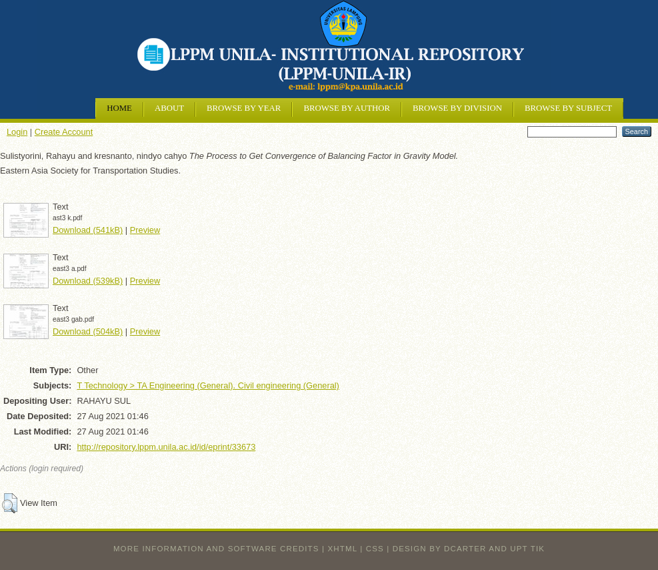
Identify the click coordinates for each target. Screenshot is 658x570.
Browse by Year (244, 108)
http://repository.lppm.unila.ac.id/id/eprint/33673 (166, 447)
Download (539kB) (88, 281)
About (169, 108)
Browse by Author (346, 108)
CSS (375, 549)
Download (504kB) (88, 331)
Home (119, 108)
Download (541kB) (88, 230)
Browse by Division (457, 108)
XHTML (342, 549)
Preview (145, 230)
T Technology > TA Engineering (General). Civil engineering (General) (208, 385)
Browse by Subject (568, 108)
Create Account (64, 132)
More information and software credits (216, 549)
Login (17, 132)
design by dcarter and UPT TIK (469, 549)
